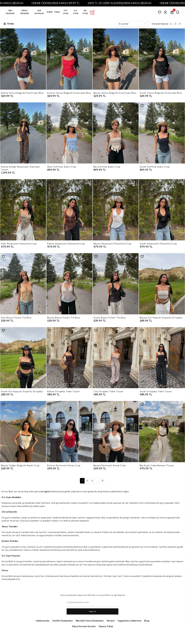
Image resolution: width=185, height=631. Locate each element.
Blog (146, 620)
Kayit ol (92, 611)
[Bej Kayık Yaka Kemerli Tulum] (162, 431)
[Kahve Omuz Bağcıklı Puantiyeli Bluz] (23, 59)
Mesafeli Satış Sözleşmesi (90, 620)
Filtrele (8, 23)
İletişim (111, 620)
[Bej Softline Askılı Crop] (116, 133)
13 (102, 480)
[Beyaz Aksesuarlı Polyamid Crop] (116, 209)
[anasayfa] (92, 12)
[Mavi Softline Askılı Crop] (69, 133)
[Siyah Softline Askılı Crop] (162, 133)
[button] (24, 12)
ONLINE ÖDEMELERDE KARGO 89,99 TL (67, 3)
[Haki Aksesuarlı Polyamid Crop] (23, 209)
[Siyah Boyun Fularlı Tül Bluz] (116, 283)
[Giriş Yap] (166, 12)
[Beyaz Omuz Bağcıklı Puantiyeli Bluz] (116, 59)
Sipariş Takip (106, 626)
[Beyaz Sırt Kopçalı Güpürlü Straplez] (162, 283)
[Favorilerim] (160, 12)
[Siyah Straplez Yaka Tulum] (162, 357)
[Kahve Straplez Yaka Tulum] (69, 357)
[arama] (178, 12)
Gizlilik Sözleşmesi (62, 620)
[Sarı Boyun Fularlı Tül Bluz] (23, 283)
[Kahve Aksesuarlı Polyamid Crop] (69, 209)
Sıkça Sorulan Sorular (84, 626)
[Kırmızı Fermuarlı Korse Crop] (69, 431)
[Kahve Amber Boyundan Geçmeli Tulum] (23, 133)
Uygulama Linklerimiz (129, 620)
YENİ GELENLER (10, 12)
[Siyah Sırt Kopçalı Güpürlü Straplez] (23, 357)
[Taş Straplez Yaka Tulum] (116, 357)
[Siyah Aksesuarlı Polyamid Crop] (162, 209)
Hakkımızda (42, 620)
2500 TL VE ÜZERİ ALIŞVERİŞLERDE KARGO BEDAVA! (131, 3)
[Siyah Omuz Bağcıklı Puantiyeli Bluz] (162, 59)
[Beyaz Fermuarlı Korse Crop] (116, 431)
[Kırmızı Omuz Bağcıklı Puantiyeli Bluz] (69, 59)
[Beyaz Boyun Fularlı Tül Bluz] (69, 283)
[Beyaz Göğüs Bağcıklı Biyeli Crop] (23, 431)
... (97, 480)
